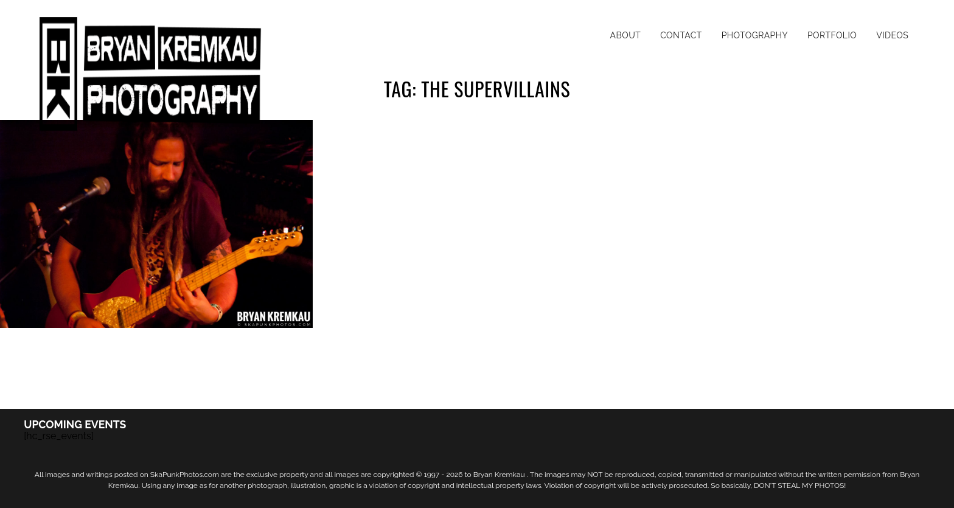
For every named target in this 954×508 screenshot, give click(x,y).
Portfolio (832, 35)
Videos (892, 35)
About (625, 35)
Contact (681, 35)
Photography (755, 35)
